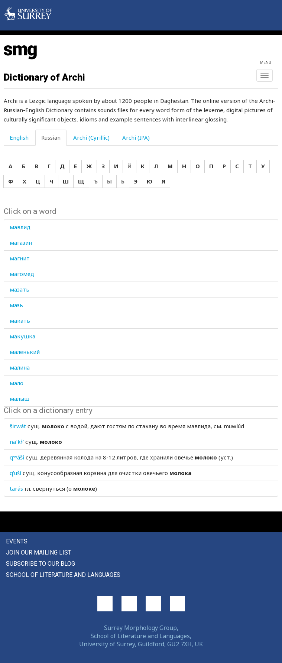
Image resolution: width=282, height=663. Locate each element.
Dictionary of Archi (44, 77)
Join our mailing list (38, 552)
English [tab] (19, 137)
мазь (16, 305)
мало (16, 383)
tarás (16, 488)
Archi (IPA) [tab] (136, 137)
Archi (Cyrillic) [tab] (91, 137)
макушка (22, 336)
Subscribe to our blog (40, 563)
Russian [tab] (51, 137)
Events (16, 541)
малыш (19, 398)
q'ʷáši (17, 457)
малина (20, 367)
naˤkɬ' (17, 441)
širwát (18, 426)
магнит (20, 258)
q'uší (15, 473)
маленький (25, 351)
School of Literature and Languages (63, 574)
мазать (19, 289)
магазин (21, 242)
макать (20, 320)
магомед (22, 273)
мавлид (20, 227)
